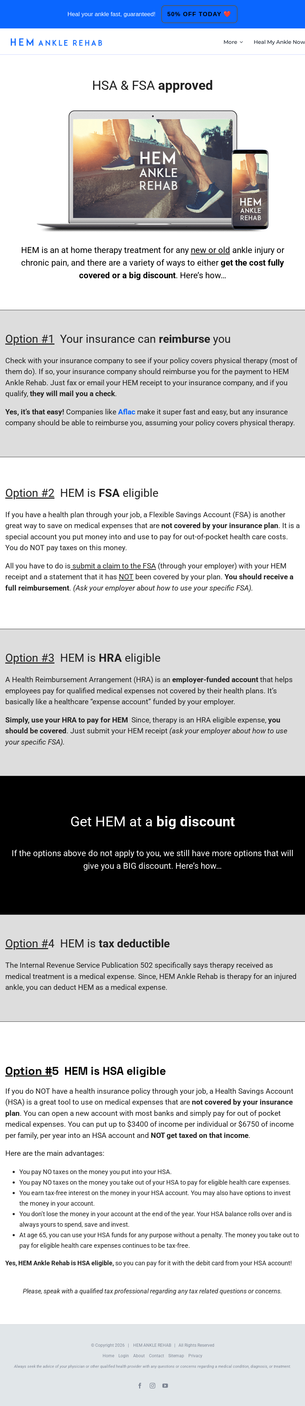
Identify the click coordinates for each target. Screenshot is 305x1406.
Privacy (195, 1355)
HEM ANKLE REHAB (152, 1345)
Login (123, 1355)
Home (108, 1355)
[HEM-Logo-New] (56, 39)
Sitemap (176, 1355)
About (139, 1355)
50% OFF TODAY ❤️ (199, 14)
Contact (156, 1355)
